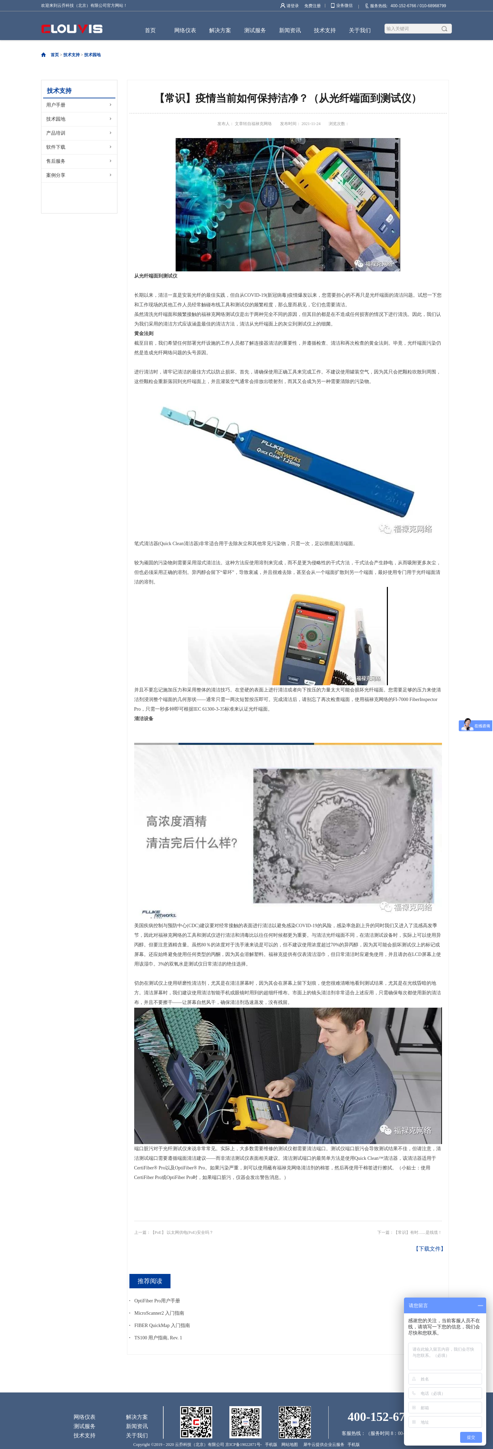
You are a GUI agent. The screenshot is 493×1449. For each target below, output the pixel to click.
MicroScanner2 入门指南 (160, 1313)
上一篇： (173, 1232)
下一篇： (409, 1232)
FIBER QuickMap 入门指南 (162, 1325)
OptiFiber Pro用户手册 (157, 1300)
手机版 (270, 1444)
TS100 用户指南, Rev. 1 (158, 1337)
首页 (150, 30)
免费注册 (312, 5)
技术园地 (92, 54)
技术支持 (71, 54)
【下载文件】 (429, 1249)
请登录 (293, 5)
